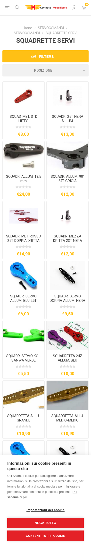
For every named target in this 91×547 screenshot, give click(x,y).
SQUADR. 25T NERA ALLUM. (67, 118)
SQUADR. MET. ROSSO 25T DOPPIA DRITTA (23, 238)
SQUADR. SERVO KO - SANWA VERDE (23, 358)
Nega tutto (45, 523)
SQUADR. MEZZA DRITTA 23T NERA (67, 238)
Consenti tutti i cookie (45, 536)
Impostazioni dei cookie (45, 510)
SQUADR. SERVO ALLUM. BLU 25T (23, 298)
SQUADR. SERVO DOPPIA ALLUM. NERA (67, 298)
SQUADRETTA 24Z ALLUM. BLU (67, 358)
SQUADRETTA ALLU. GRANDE (23, 418)
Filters (46, 56)
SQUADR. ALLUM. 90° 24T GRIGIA (67, 178)
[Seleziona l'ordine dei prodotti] (45, 70)
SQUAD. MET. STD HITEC (23, 118)
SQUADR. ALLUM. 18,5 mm (23, 178)
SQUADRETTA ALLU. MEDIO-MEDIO (67, 418)
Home (27, 28)
